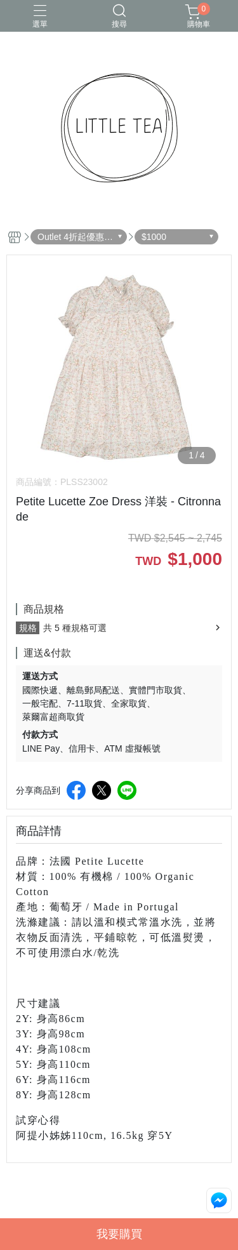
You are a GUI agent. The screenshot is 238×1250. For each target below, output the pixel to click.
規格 (28, 628)
